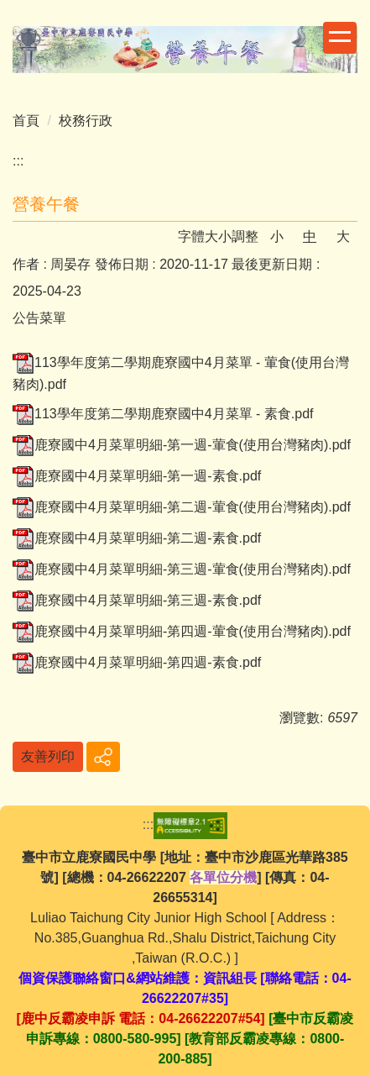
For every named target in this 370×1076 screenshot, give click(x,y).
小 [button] (277, 236)
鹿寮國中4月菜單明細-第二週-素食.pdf (137, 538)
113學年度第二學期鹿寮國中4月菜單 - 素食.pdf (163, 414)
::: (18, 161)
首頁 (26, 120)
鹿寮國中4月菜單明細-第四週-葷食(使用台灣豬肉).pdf (182, 631)
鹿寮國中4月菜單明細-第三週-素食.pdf (137, 600)
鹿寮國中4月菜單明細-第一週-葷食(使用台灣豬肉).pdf (182, 445)
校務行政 (85, 120)
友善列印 (48, 756)
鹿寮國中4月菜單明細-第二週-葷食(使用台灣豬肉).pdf (182, 507)
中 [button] (309, 236)
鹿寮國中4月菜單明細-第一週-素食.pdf (137, 476)
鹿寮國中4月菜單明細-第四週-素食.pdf (137, 662)
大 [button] (343, 236)
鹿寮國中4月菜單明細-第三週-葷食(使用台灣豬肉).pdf (182, 569)
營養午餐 (46, 204)
